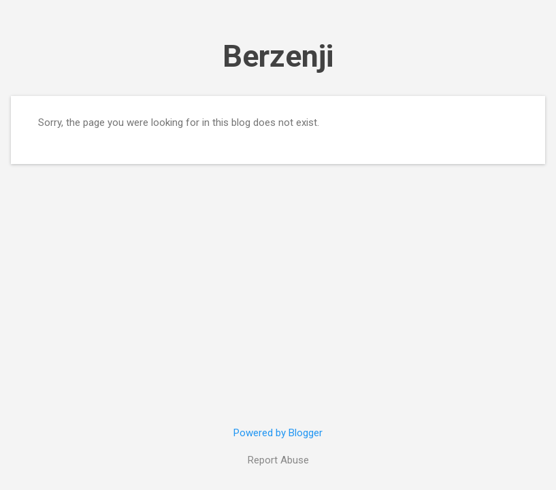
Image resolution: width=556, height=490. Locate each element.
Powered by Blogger (278, 433)
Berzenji (278, 56)
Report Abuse (278, 460)
